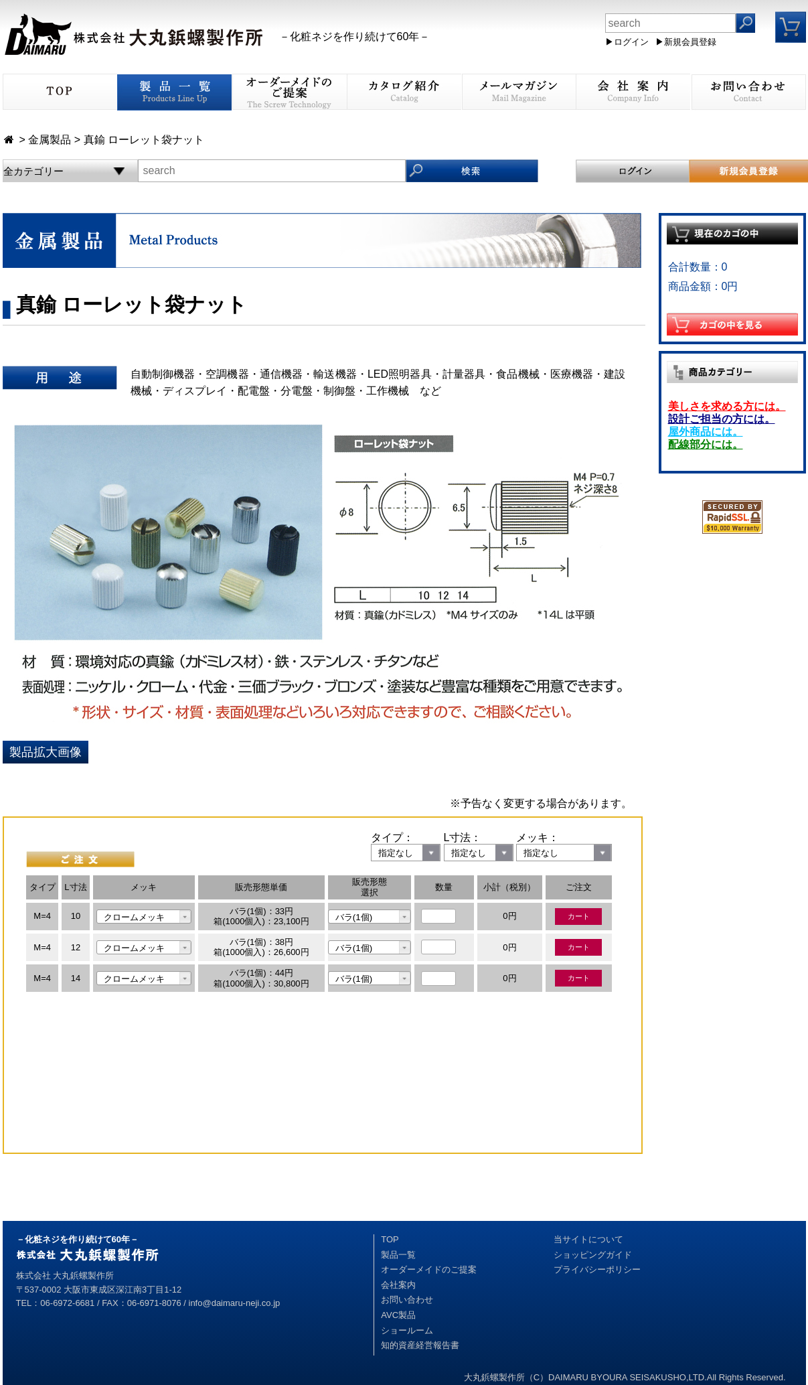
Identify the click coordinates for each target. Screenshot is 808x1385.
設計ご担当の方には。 (721, 419)
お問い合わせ (407, 1300)
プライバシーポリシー (597, 1269)
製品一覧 (398, 1255)
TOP (390, 1239)
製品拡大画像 (45, 752)
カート (579, 916)
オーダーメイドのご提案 (429, 1269)
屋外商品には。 (705, 431)
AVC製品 (398, 1315)
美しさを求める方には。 (727, 406)
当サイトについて (588, 1239)
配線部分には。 (705, 444)
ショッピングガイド (593, 1255)
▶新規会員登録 (685, 42)
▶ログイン (627, 42)
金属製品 (49, 139)
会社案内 (398, 1285)
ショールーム (407, 1330)
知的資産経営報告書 (420, 1345)
